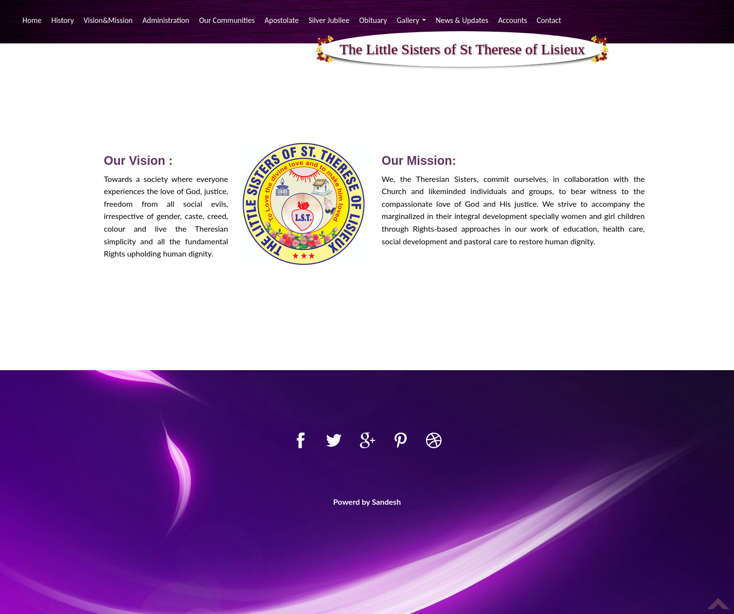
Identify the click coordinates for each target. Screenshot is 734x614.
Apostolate (282, 20)
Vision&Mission (108, 20)
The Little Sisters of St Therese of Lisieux (462, 49)
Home (33, 20)
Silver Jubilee (329, 20)
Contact (549, 20)
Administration (165, 20)
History (62, 20)
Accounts (512, 20)
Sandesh (386, 501)
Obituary (373, 20)
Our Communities (226, 20)
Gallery (412, 21)
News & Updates (462, 20)
